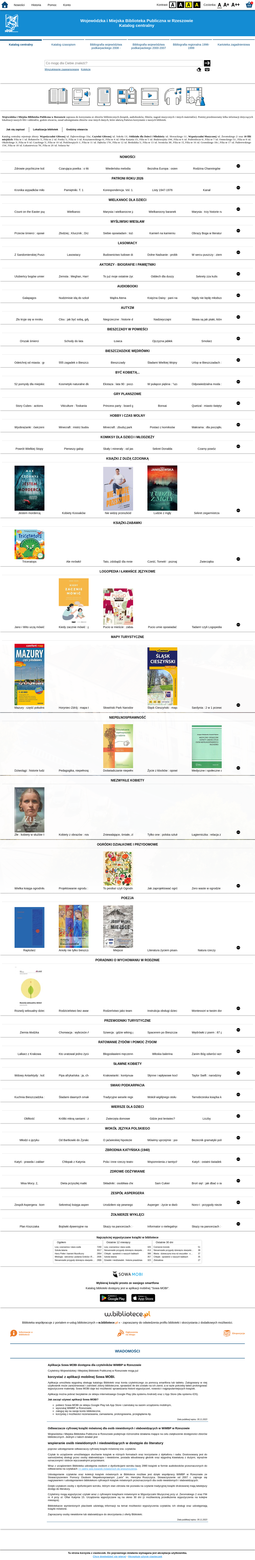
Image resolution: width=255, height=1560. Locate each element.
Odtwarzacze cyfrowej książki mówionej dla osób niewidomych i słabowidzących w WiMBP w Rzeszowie (119, 1428)
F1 (226, 4)
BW (180, 4)
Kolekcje (85, 69)
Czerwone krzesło (162, 1247)
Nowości (19, 5)
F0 (219, 4)
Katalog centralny (21, 44)
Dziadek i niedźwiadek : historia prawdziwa (123, 1260)
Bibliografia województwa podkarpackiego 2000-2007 (148, 46)
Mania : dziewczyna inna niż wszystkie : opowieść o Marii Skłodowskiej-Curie (188, 1254)
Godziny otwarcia (77, 129)
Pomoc (52, 5)
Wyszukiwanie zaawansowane (62, 69)
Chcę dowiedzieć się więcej (109, 1556)
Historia (36, 5)
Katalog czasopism (63, 44)
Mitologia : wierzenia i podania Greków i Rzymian (77, 1257)
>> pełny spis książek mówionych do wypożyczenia (107, 1468)
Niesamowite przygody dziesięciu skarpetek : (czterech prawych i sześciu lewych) (91, 1260)
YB (189, 4)
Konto (67, 5)
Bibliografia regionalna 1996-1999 (191, 46)
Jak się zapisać (15, 129)
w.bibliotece (108, 1322)
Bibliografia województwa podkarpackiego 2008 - (106, 46)
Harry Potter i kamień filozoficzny (69, 1254)
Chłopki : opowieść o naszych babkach (121, 1254)
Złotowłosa (158, 1260)
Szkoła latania (61, 1250)
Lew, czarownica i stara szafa (68, 1247)
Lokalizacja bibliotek (45, 129)
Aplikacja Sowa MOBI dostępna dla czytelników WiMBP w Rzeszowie (94, 1365)
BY (197, 4)
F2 (235, 4)
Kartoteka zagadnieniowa (234, 44)
